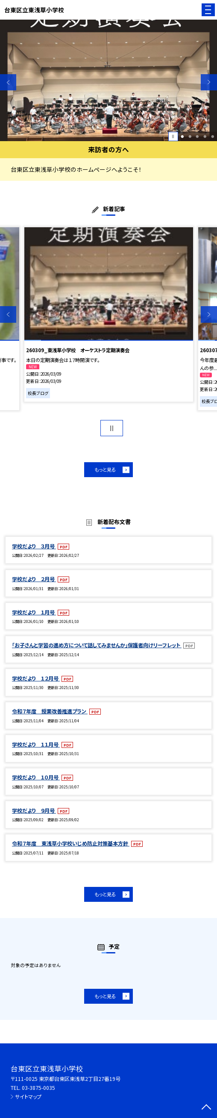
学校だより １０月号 (36, 777)
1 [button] (182, 136)
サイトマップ (28, 1097)
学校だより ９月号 (34, 810)
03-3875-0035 (38, 1088)
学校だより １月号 (34, 612)
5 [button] (212, 136)
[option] (108, 81)
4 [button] (204, 136)
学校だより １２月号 (36, 678)
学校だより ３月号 (34, 546)
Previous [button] (8, 82)
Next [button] (209, 82)
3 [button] (197, 136)
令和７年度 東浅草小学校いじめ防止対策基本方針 (70, 843)
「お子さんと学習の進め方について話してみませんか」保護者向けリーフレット (97, 645)
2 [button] (189, 136)
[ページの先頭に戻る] (206, 1108)
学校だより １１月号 (36, 744)
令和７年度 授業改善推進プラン (50, 711)
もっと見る (105, 469)
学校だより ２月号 (34, 579)
